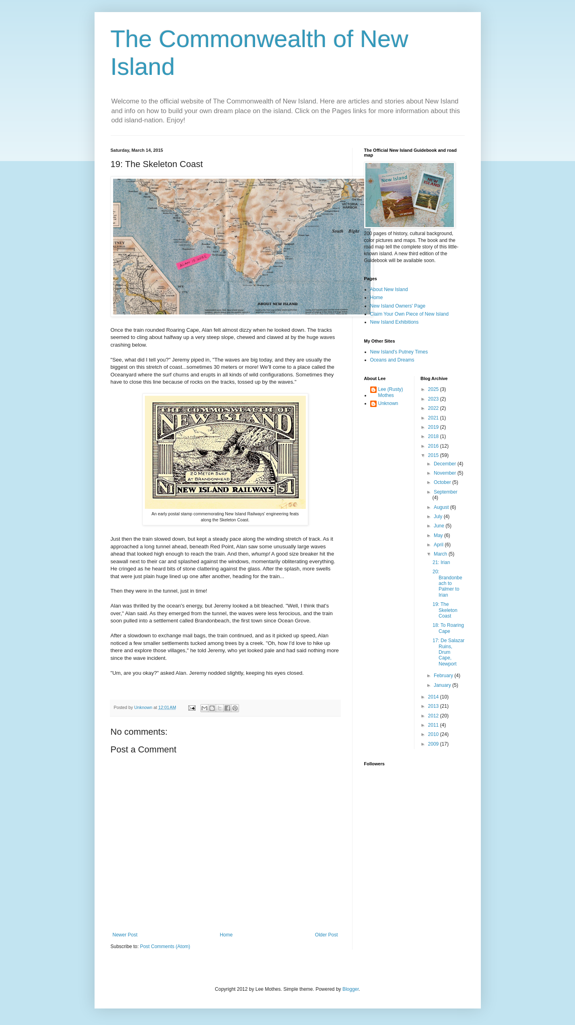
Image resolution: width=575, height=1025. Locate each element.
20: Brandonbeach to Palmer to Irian (447, 583)
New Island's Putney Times (399, 352)
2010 (434, 734)
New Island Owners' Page (398, 306)
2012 (434, 716)
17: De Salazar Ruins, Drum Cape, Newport (448, 652)
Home (226, 935)
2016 (434, 446)
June (439, 526)
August (442, 507)
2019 (434, 427)
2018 (434, 436)
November (446, 473)
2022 (434, 408)
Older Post (326, 935)
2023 (434, 399)
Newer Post (125, 935)
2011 (434, 725)
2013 (434, 706)
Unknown (388, 403)
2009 (434, 744)
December (446, 464)
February (444, 675)
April (439, 545)
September (446, 492)
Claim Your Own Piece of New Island (409, 314)
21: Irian (441, 562)
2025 (434, 389)
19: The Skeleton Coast (445, 610)
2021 (434, 418)
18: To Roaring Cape (448, 628)
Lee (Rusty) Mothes (390, 392)
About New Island (389, 289)
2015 (434, 455)
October (443, 482)
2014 (434, 697)
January (443, 685)
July (439, 516)
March (441, 554)
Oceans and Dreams (392, 360)
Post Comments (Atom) (165, 946)
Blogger (350, 989)
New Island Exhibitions (394, 322)
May (439, 535)
